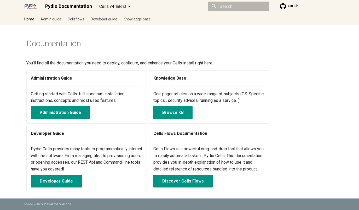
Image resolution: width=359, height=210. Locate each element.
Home (29, 19)
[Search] (238, 6)
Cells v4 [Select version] (112, 6)
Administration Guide (60, 112)
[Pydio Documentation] (30, 6)
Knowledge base (137, 19)
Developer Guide (56, 181)
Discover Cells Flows (183, 181)
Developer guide (104, 19)
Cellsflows (76, 19)
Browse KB (173, 112)
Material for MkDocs (56, 204)
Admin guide (50, 19)
